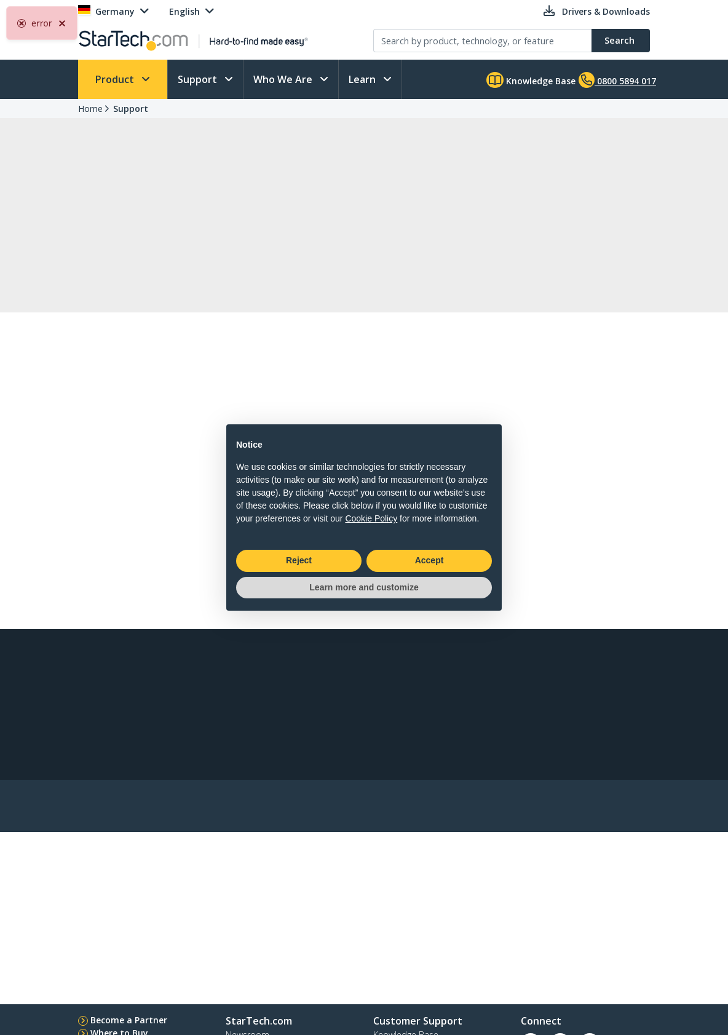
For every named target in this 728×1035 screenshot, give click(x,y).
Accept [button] (429, 560)
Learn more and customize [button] (363, 587)
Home (90, 108)
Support (199, 79)
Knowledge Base (531, 80)
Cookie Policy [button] (371, 518)
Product (115, 79)
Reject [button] (299, 560)
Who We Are (284, 79)
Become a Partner (128, 1020)
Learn (363, 79)
